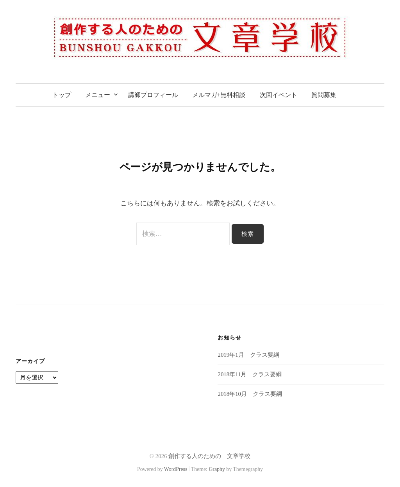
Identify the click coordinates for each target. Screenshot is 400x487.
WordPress (176, 469)
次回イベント (278, 95)
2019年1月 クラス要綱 (248, 355)
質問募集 (323, 95)
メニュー (97, 95)
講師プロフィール (153, 95)
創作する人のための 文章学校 (209, 456)
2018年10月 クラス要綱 (250, 394)
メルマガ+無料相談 (219, 95)
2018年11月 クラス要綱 (250, 374)
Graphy (217, 469)
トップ (61, 95)
